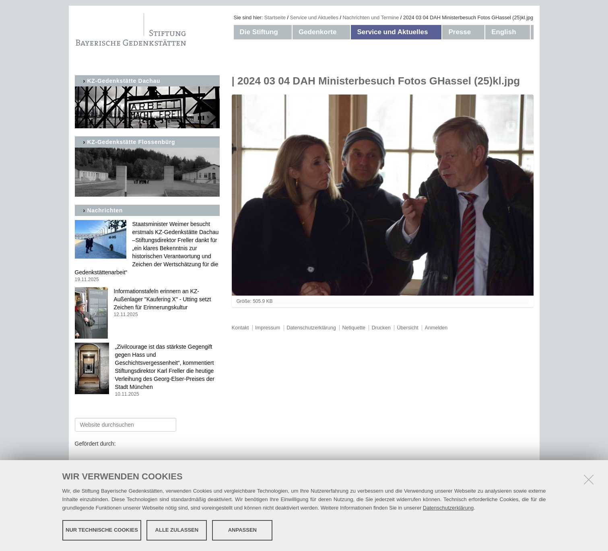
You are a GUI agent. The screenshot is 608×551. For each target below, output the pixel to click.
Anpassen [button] (242, 530)
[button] (286, 32)
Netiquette (353, 328)
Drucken (381, 328)
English (503, 32)
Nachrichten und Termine (370, 18)
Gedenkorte (317, 32)
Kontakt (240, 328)
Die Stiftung (259, 32)
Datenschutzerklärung (448, 508)
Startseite (275, 18)
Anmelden (436, 328)
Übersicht (407, 328)
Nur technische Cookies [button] (102, 530)
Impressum (267, 328)
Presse (459, 32)
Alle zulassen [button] (177, 530)
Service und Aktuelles (314, 18)
